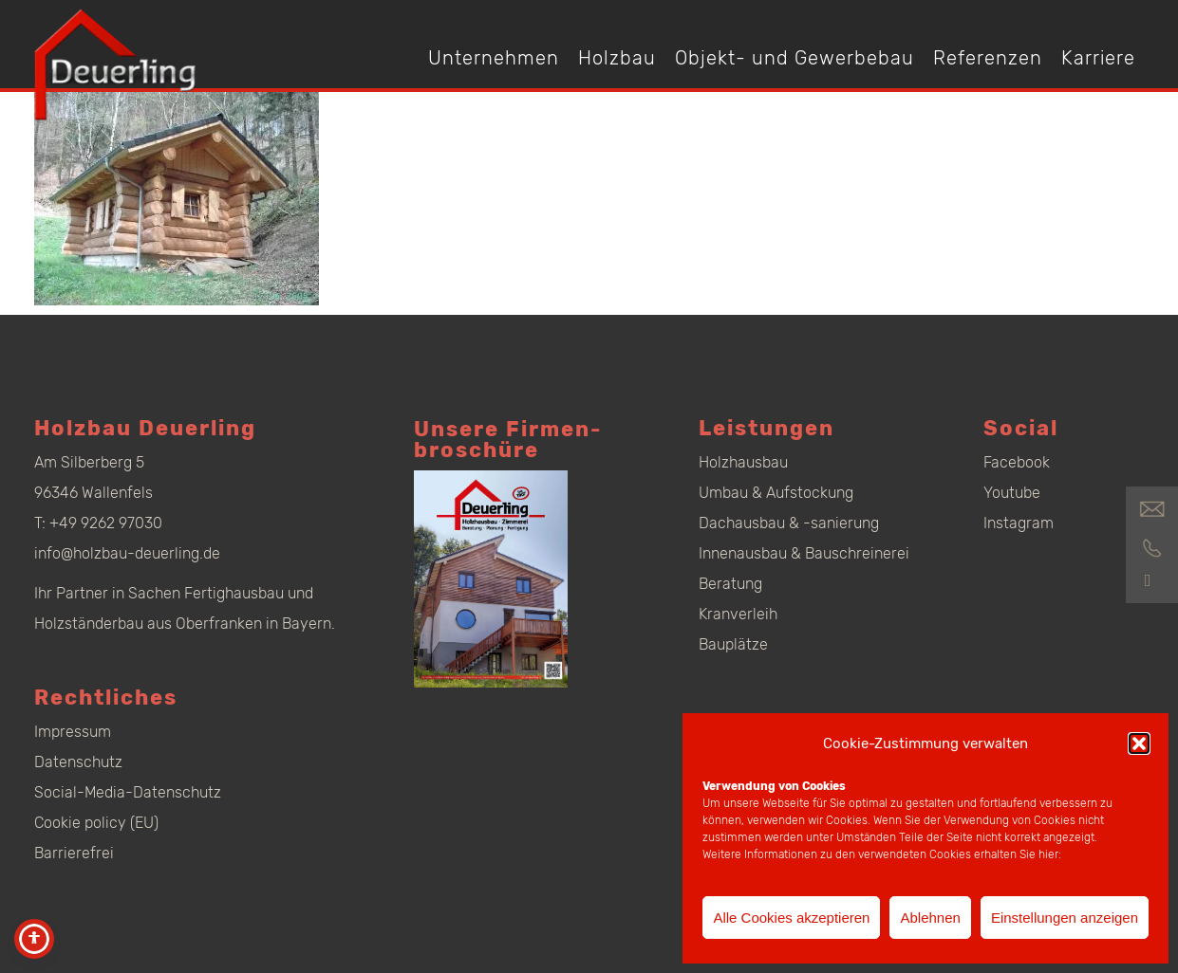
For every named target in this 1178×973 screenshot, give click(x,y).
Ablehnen (930, 917)
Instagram (1018, 523)
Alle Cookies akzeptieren (791, 917)
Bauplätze (733, 644)
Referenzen (987, 57)
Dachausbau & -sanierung (789, 523)
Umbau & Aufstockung (776, 493)
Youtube (1011, 493)
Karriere (1098, 57)
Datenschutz (78, 762)
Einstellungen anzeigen (1064, 917)
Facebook (1016, 462)
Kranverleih (738, 614)
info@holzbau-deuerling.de (127, 553)
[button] (1139, 743)
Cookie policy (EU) (96, 823)
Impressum (72, 732)
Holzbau (617, 57)
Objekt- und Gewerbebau (794, 57)
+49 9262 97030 (105, 523)
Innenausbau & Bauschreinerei (804, 553)
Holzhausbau (743, 462)
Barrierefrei (74, 853)
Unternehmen (493, 57)
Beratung (730, 584)
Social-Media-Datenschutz (127, 792)
